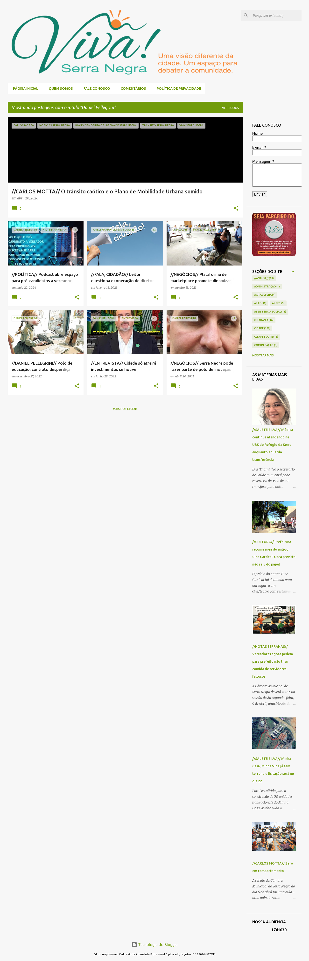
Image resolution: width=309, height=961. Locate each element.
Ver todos (230, 107)
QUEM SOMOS (59, 88)
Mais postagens (125, 408)
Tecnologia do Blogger (154, 944)
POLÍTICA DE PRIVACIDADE (177, 88)
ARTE (260, 303)
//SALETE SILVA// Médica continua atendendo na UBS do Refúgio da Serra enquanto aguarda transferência (272, 445)
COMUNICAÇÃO (266, 345)
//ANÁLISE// (264, 278)
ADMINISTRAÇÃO (267, 287)
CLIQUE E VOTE (266, 337)
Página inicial (24, 88)
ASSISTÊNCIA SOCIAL (270, 312)
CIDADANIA (264, 320)
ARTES (278, 303)
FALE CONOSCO (95, 88)
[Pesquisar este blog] (276, 15)
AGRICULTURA (265, 295)
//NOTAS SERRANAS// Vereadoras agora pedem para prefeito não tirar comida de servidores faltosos (272, 661)
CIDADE (262, 328)
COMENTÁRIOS (132, 88)
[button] (236, 208)
